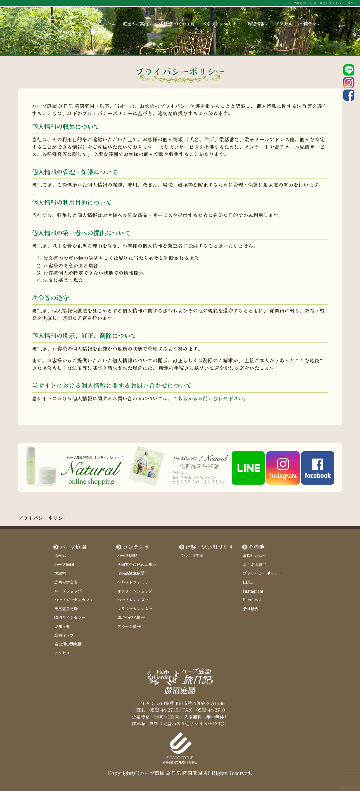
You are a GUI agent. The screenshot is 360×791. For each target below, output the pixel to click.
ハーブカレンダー (132, 599)
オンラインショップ (134, 591)
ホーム (109, 17)
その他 (256, 547)
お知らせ (62, 626)
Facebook (252, 599)
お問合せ (310, 17)
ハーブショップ (68, 591)
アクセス (283, 17)
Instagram (253, 591)
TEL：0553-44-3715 (157, 709)
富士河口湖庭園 (68, 644)
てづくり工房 (191, 555)
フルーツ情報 (129, 626)
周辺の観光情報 (131, 617)
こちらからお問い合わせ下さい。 (210, 398)
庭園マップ (64, 635)
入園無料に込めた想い (136, 564)
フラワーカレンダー (134, 608)
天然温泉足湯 (66, 608)
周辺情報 (258, 17)
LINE (248, 582)
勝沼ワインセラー (70, 617)
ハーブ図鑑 (127, 555)
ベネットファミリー (221, 17)
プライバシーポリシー (262, 573)
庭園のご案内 (137, 17)
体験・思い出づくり (209, 547)
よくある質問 (254, 564)
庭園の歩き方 (66, 582)
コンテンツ (136, 547)
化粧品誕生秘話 (131, 573)
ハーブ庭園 (73, 547)
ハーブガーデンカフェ (73, 599)
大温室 (60, 573)
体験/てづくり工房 (177, 17)
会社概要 (251, 608)
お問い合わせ (254, 555)
